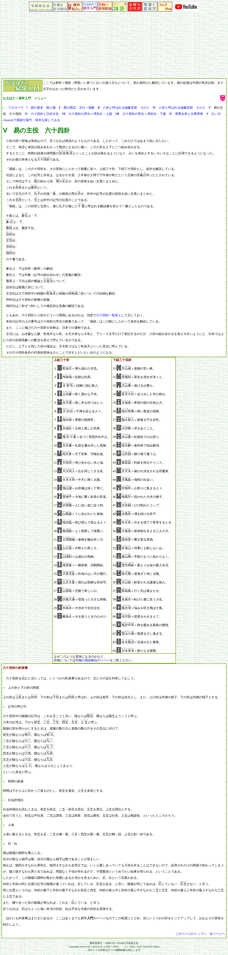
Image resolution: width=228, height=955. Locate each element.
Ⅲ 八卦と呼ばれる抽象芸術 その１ (124, 107)
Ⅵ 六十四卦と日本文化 (42, 113)
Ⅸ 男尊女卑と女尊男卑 (186, 113)
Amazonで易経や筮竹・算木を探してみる (31, 120)
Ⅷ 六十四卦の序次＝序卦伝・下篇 (140, 113)
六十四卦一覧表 (107, 315)
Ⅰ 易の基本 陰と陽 (41, 107)
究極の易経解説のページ (92, 660)
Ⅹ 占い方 (213, 113)
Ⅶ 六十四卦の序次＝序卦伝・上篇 (87, 113)
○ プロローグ (13, 107)
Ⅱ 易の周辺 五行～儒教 (77, 107)
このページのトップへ (190, 933)
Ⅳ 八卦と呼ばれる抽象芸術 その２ (179, 107)
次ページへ (217, 933)
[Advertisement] (114, 49)
